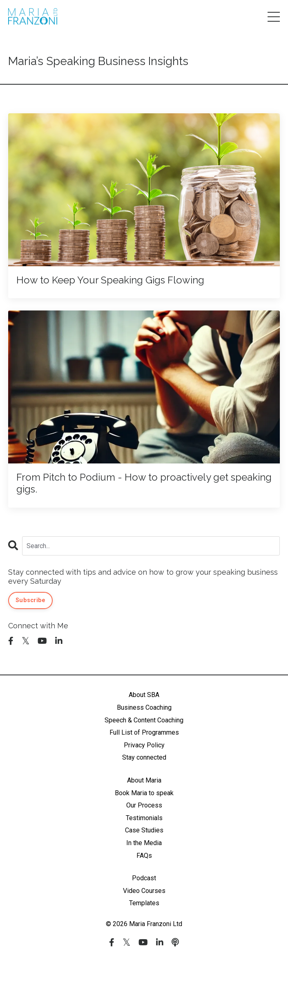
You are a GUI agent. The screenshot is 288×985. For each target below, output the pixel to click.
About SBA (144, 695)
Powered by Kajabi (144, 964)
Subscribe (30, 600)
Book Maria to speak (144, 793)
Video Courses (144, 891)
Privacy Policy (144, 745)
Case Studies (144, 830)
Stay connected (144, 757)
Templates (144, 903)
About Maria (144, 780)
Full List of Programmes (144, 732)
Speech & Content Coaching (144, 720)
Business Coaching (144, 707)
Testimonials (144, 818)
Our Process (144, 805)
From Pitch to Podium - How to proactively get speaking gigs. (144, 483)
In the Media (144, 843)
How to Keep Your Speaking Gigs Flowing (110, 280)
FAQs (144, 855)
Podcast (144, 878)
